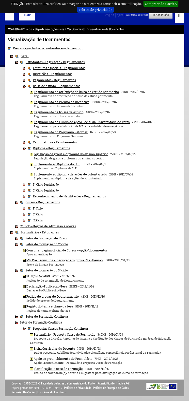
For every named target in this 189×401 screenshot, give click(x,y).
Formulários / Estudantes (40, 232)
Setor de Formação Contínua (47, 316)
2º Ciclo (38, 214)
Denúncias (29, 392)
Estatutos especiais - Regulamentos (59, 68)
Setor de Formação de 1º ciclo (47, 238)
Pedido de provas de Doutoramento (52, 296)
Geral (25, 56)
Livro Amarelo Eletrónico (51, 392)
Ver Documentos (77, 29)
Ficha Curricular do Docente (54, 348)
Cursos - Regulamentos (43, 202)
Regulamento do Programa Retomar (61, 132)
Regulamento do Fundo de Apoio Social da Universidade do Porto (82, 122)
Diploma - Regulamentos (51, 148)
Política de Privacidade (77, 388)
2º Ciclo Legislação (46, 190)
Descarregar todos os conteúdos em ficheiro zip (48, 48)
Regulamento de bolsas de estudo (58, 112)
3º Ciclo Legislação (46, 184)
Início (29, 29)
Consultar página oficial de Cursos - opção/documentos (67, 250)
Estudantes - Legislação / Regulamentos (55, 62)
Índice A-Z (124, 383)
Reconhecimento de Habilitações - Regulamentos (69, 196)
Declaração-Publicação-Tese (46, 286)
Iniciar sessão (161, 15)
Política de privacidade (95, 9)
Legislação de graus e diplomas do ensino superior (71, 154)
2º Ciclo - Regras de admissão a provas (48, 226)
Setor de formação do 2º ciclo (47, 244)
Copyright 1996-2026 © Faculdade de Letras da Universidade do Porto (53, 383)
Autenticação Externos (137, 15)
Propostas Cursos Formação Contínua (60, 328)
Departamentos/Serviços (49, 29)
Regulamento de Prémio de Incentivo (61, 102)
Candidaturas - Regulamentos (55, 142)
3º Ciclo (38, 220)
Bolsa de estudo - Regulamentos (56, 86)
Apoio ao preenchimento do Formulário (63, 358)
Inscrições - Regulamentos (52, 74)
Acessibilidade (106, 383)
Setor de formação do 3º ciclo (47, 270)
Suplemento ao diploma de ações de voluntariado (70, 174)
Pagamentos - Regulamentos (54, 80)
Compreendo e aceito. (161, 3)
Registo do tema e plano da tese (49, 306)
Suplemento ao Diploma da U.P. (57, 164)
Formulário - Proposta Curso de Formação (64, 334)
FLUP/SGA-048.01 (38, 276)
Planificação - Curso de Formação (58, 368)
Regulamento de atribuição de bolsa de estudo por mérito (76, 92)
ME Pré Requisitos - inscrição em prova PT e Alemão (64, 260)
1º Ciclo (38, 208)
